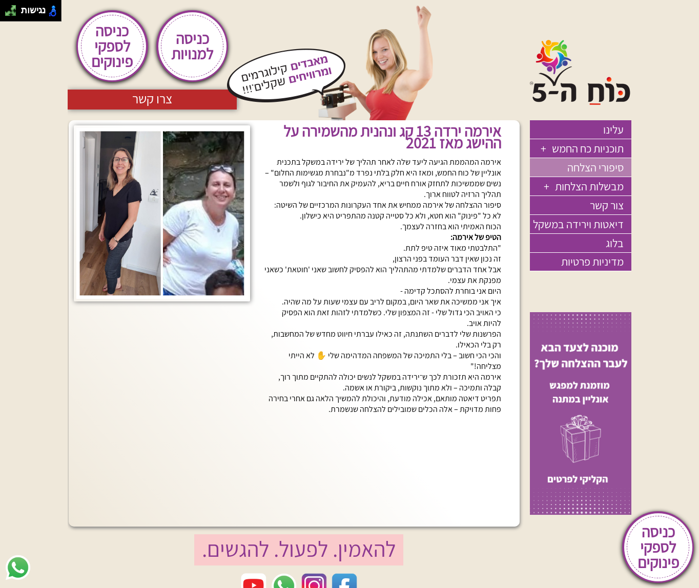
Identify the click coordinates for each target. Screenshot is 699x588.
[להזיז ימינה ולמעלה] (13, 8)
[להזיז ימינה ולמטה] (13, 13)
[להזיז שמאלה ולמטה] (8, 13)
